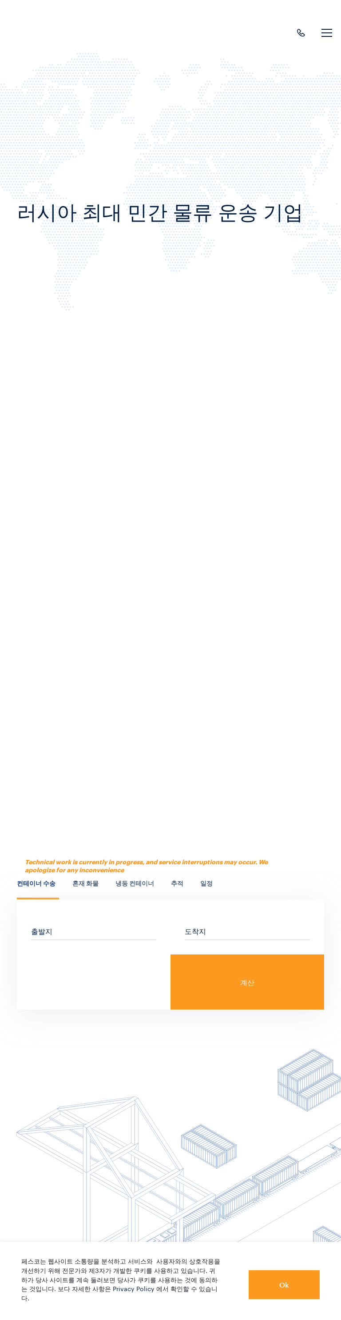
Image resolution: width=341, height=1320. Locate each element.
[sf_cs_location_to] (247, 930)
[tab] (38, 889)
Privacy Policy (134, 1288)
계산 (247, 982)
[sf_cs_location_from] (93, 930)
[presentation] (38, 883)
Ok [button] (284, 1284)
